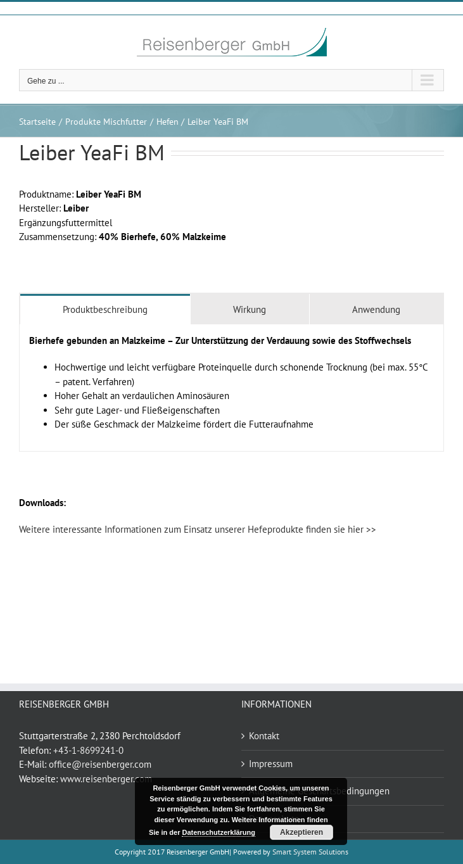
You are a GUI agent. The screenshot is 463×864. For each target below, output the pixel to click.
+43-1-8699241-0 (88, 750)
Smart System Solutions (310, 851)
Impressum (271, 764)
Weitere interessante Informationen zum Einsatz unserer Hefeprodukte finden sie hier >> (197, 529)
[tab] (105, 309)
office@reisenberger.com (100, 764)
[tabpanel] (231, 388)
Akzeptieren (301, 832)
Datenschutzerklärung (218, 832)
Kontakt (264, 736)
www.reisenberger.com (106, 779)
